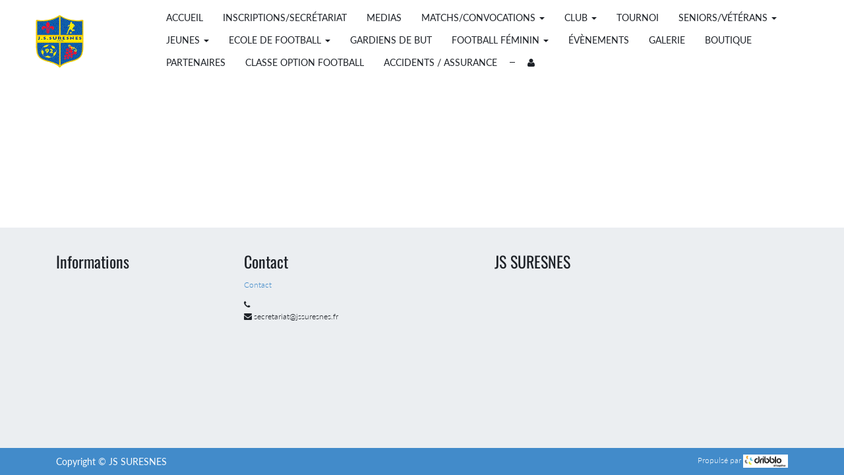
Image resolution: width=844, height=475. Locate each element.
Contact (259, 285)
